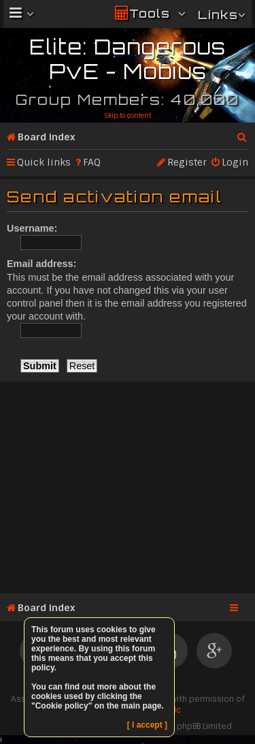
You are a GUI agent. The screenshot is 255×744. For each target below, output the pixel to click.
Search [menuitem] (242, 134)
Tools (149, 13)
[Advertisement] (127, 485)
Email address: (41, 263)
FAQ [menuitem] (92, 162)
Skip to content (127, 115)
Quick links (44, 162)
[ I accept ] (147, 725)
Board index (46, 137)
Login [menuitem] (235, 162)
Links (218, 14)
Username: (32, 228)
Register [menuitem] (187, 162)
